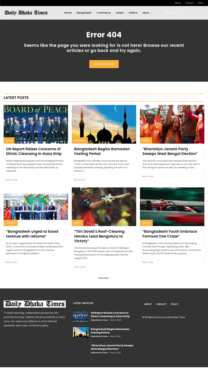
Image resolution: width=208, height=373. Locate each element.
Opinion (146, 146)
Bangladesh (80, 146)
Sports (77, 228)
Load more (104, 284)
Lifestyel (146, 228)
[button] (171, 12)
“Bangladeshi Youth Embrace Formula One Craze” (169, 239)
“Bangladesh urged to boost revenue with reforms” (32, 239)
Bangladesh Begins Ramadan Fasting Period (102, 157)
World (9, 146)
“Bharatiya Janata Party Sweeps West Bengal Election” (170, 157)
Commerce (10, 228)
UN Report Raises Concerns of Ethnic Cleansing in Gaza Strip (34, 157)
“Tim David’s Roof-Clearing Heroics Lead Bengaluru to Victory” (99, 242)
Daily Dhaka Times (99, 326)
